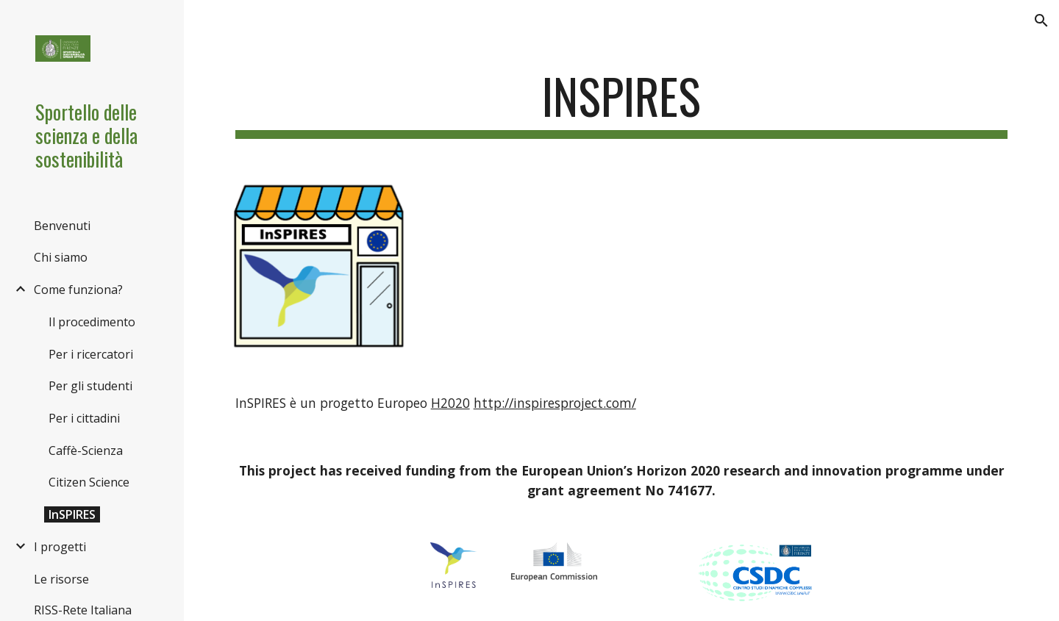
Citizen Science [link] (89, 482)
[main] (621, 103)
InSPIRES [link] (72, 514)
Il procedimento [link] (92, 322)
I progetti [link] (60, 547)
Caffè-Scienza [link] (86, 450)
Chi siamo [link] (61, 257)
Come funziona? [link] (78, 289)
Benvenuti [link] (62, 226)
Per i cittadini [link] (84, 418)
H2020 (450, 403)
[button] (1041, 20)
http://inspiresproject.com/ (555, 403)
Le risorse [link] (61, 579)
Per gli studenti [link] (90, 386)
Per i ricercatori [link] (91, 354)
